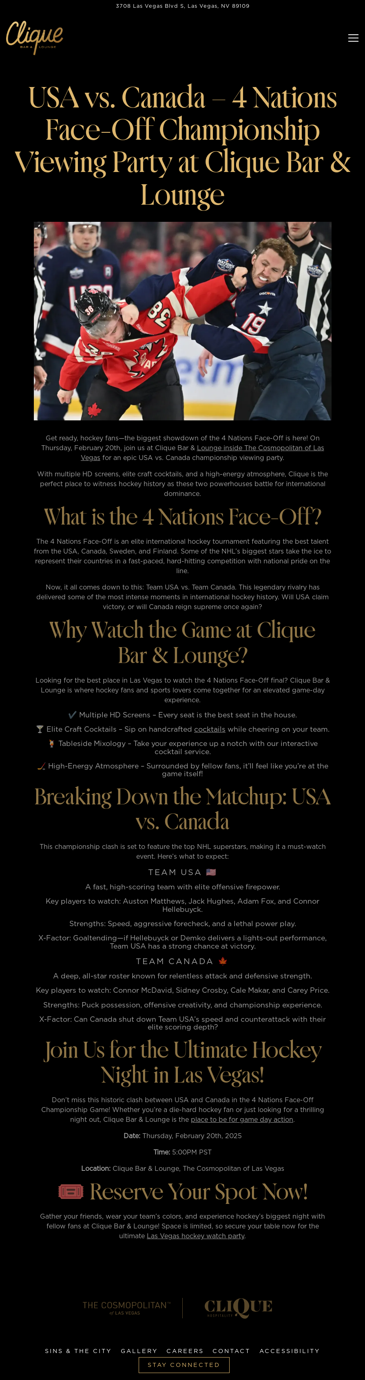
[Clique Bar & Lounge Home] (34, 37)
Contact (231, 1351)
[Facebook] (18, 1338)
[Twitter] (32, 1338)
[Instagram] (47, 1338)
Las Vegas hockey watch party (195, 1236)
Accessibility (289, 1351)
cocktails (210, 729)
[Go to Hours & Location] (182, 6)
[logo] (238, 1308)
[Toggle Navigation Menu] (353, 38)
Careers (185, 1351)
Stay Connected (184, 1365)
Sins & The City (78, 1351)
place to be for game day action (242, 1120)
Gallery (139, 1351)
